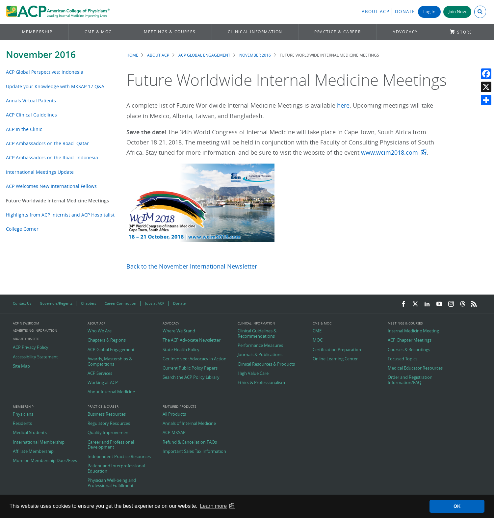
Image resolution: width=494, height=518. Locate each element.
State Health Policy (181, 349)
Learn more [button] (213, 506)
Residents (22, 423)
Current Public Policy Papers (190, 368)
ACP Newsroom (26, 323)
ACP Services (100, 373)
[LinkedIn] (427, 304)
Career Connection (120, 303)
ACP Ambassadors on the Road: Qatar (47, 143)
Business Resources (107, 414)
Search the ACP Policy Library (191, 377)
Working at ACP (103, 382)
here (343, 105)
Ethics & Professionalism (261, 382)
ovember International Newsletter (210, 266)
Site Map (21, 366)
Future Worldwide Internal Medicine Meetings (57, 200)
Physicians (23, 414)
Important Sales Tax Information (194, 451)
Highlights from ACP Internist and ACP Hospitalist (60, 215)
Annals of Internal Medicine (189, 423)
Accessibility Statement (35, 357)
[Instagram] (451, 304)
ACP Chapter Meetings (409, 340)
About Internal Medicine (111, 392)
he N (157, 266)
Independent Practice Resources (119, 456)
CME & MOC (98, 32)
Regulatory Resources (109, 423)
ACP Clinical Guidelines (31, 115)
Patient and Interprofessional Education (116, 468)
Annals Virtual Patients (31, 100)
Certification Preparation (337, 349)
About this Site (26, 339)
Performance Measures (260, 345)
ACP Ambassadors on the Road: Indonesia (52, 157)
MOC (318, 340)
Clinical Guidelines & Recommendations (257, 333)
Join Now (457, 11)
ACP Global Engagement (204, 55)
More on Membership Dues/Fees (45, 460)
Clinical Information (255, 32)
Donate (405, 11)
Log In (429, 11)
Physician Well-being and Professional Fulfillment (112, 483)
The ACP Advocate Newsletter (192, 340)
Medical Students (30, 432)
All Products (174, 414)
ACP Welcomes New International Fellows (51, 186)
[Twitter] (415, 304)
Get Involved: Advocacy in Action (194, 359)
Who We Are (100, 331)
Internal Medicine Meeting (413, 331)
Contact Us (22, 303)
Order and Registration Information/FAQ (410, 380)
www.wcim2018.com (389, 152)
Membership (37, 32)
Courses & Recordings (409, 349)
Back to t (138, 266)
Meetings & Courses (170, 32)
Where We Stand (179, 331)
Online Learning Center (335, 359)
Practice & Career (337, 32)
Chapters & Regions (107, 340)
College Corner (22, 229)
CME (317, 331)
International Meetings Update (40, 172)
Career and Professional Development (111, 445)
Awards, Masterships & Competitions (110, 361)
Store (464, 32)
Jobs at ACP (155, 303)
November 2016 (41, 54)
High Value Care (253, 373)
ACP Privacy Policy (30, 347)
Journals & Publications (260, 354)
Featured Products (179, 407)
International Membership (39, 442)
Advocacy (405, 32)
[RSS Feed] (474, 304)
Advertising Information (35, 330)
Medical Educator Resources (415, 368)
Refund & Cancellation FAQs (190, 442)
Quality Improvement (109, 432)
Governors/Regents (56, 303)
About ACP (375, 11)
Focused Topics (402, 359)
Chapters (88, 303)
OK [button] (457, 506)
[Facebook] (403, 304)
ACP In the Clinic (24, 129)
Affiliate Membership (33, 451)
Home (132, 55)
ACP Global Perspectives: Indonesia (44, 72)
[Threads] (462, 304)
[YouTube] (439, 304)
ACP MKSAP (174, 432)
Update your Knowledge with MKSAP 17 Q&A (55, 86)
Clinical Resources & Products (266, 364)
